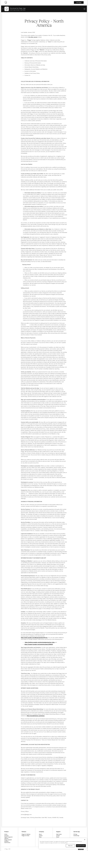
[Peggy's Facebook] (79, 849)
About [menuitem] (40, 834)
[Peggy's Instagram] (81, 849)
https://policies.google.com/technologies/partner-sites (40, 642)
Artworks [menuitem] (6, 835)
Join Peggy (78, 2)
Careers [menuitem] (40, 835)
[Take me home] (5, 2)
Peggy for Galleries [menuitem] (26, 834)
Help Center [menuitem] (59, 834)
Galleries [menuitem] (6, 838)
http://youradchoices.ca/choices (35, 715)
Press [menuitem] (40, 837)
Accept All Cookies (81, 845)
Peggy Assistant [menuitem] (8, 839)
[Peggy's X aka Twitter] (83, 849)
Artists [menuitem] (5, 834)
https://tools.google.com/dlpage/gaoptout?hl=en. (34, 637)
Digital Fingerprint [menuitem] (8, 837)
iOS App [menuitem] (75, 834)
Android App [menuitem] (76, 835)
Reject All (70, 845)
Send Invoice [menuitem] (7, 842)
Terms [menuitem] (57, 837)
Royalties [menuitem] (6, 841)
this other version (32, 37)
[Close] (84, 839)
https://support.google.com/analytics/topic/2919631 (38, 644)
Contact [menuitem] (58, 835)
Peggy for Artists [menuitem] (25, 835)
